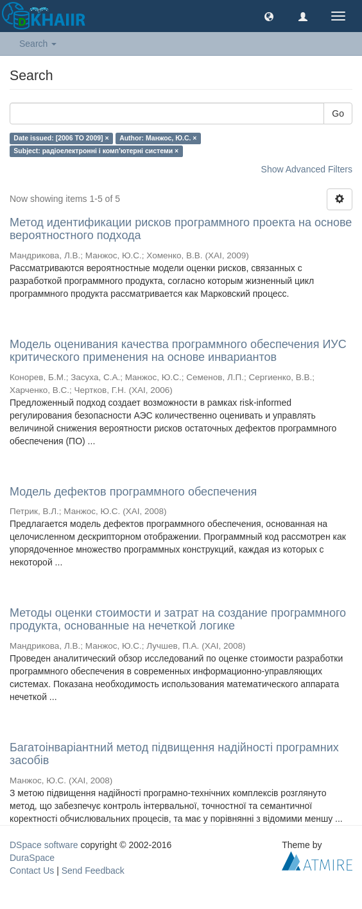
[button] (268, 16)
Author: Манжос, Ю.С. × (157, 138)
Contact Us (32, 870)
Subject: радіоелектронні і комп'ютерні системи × (95, 150)
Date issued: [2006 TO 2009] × (60, 138)
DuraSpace (32, 858)
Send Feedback (93, 870)
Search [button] (37, 43)
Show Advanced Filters (306, 169)
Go (338, 113)
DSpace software (44, 845)
